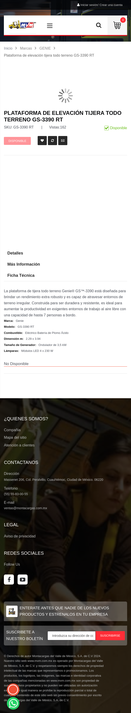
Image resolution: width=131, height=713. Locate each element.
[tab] (65, 275)
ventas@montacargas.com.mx (25, 508)
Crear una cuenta (111, 5)
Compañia (12, 430)
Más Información (23, 264)
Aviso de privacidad (19, 536)
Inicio (8, 48)
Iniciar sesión (89, 5)
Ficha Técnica (20, 275)
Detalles (15, 253)
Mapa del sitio (15, 437)
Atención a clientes (19, 445)
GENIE (45, 48)
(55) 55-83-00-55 (16, 494)
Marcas (26, 48)
